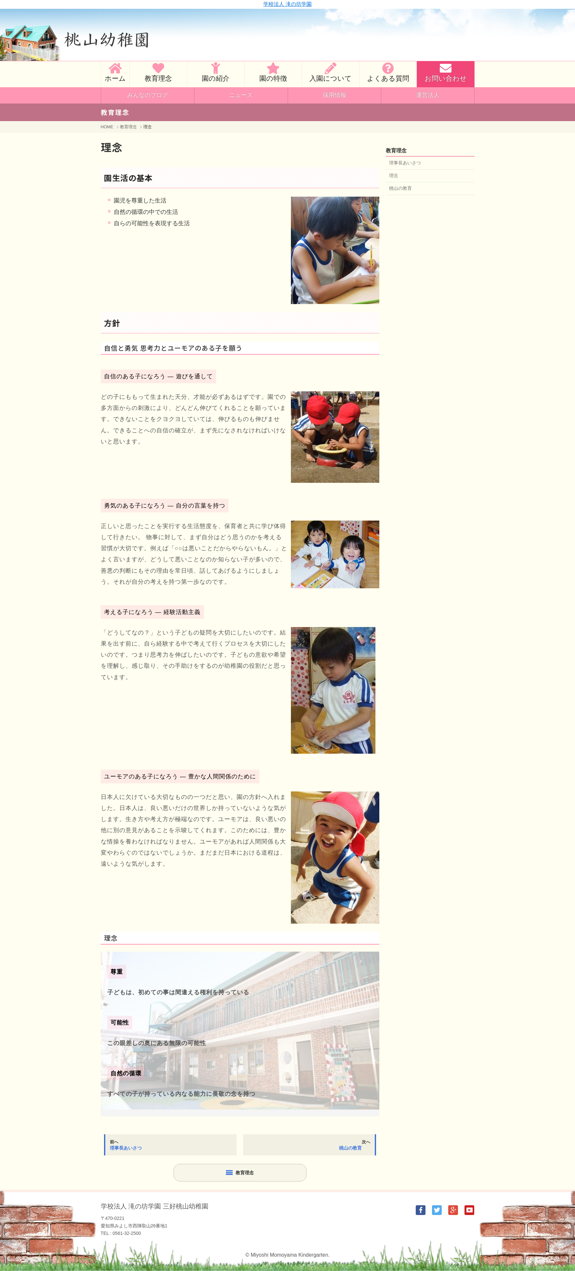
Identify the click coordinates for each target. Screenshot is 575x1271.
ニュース (241, 95)
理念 (393, 175)
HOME (107, 126)
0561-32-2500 (126, 1233)
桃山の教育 (400, 188)
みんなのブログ (147, 95)
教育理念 (128, 126)
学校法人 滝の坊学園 (287, 4)
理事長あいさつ (405, 162)
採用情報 (334, 95)
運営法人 (427, 95)
